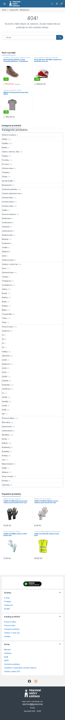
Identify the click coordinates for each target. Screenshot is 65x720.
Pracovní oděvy (8, 418)
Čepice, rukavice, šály (10, 152)
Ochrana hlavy (7, 198)
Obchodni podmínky (12, 664)
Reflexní (5, 472)
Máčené (5, 239)
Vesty (4, 322)
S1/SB (4, 410)
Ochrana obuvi (7, 168)
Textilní (4, 247)
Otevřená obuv (8, 272)
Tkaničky (5, 172)
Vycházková (7, 285)
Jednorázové (7, 231)
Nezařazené (7, 185)
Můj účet (7, 650)
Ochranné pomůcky (9, 189)
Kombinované (7, 235)
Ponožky (5, 160)
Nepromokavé (7, 464)
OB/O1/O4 (6, 356)
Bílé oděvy (6, 422)
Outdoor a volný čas (44, 57)
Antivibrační (6, 218)
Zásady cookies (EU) (12, 671)
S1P (3, 414)
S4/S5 (4, 360)
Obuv (17, 57)
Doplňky (5, 143)
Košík (6, 657)
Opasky (5, 156)
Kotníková (6, 57)
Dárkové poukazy (9, 135)
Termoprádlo (7, 314)
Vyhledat (52, 3)
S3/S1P (4, 377)
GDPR (6, 661)
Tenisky (5, 277)
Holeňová (5, 331)
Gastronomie (7, 427)
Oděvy (4, 289)
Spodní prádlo (7, 181)
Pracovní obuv (7, 327)
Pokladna (7, 653)
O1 (3, 335)
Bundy (4, 293)
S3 (3, 347)
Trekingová (6, 281)
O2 (3, 339)
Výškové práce (8, 260)
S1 (3, 343)
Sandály (5, 401)
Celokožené (7, 222)
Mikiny (4, 310)
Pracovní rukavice (9, 214)
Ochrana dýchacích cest (11, 193)
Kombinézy (6, 447)
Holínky (5, 352)
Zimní (4, 256)
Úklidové (5, 252)
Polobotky (6, 385)
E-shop (7, 598)
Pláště (4, 468)
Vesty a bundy (7, 476)
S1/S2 (4, 372)
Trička (19, 90)
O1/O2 (13, 57)
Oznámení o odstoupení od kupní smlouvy (20, 668)
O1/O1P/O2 (6, 389)
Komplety (5, 451)
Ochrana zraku (7, 206)
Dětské (4, 139)
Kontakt (7, 609)
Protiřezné (6, 243)
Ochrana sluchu (8, 202)
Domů (4, 10)
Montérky (5, 435)
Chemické (6, 227)
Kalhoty (5, 297)
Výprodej (55, 57)
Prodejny (7, 601)
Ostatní (4, 210)
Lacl (3, 460)
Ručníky (5, 481)
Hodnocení (8, 605)
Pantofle (5, 381)
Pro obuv (5, 164)
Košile (4, 302)
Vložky (4, 177)
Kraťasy (5, 306)
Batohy (4, 147)
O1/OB (4, 406)
